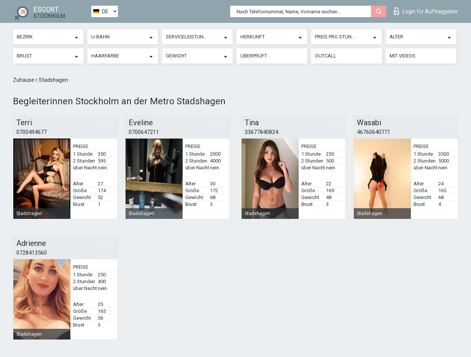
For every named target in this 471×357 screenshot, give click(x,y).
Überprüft (253, 56)
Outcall (325, 56)
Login (426, 11)
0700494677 (31, 132)
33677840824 (261, 132)
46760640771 (373, 132)
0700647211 (144, 132)
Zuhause (24, 80)
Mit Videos (402, 56)
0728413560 (31, 252)
